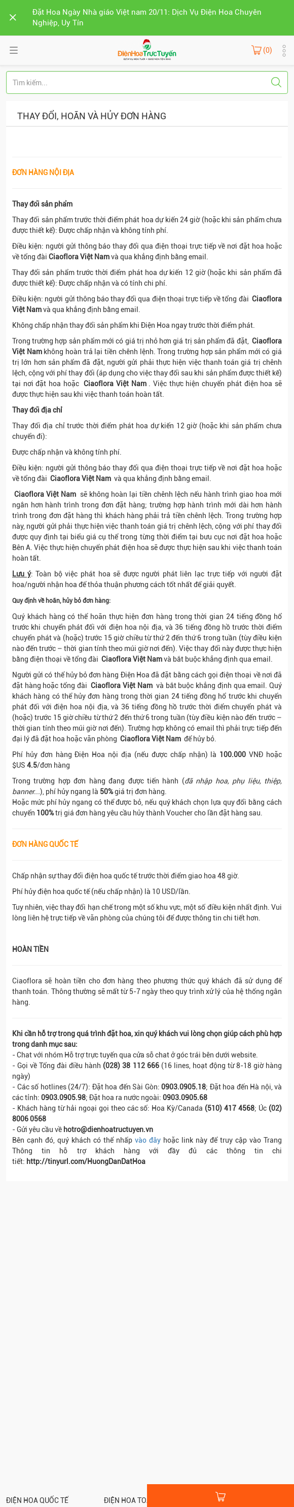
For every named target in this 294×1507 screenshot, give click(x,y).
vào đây (148, 1140)
